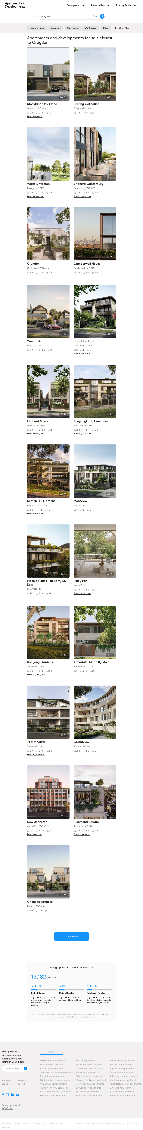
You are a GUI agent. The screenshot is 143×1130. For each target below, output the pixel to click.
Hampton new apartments (52, 1095)
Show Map (122, 28)
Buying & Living (7, 1082)
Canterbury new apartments (53, 1084)
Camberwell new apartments (89, 1068)
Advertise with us (22, 1123)
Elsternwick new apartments (89, 1076)
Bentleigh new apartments (122, 1095)
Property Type (37, 28)
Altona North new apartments (54, 1088)
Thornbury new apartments (89, 1095)
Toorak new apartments (87, 1072)
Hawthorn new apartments (53, 1060)
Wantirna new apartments (122, 1091)
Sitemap (6, 1127)
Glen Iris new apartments (122, 1064)
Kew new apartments (86, 1060)
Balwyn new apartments (51, 1068)
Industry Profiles (21, 1082)
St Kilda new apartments (87, 1091)
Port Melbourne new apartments (125, 1084)
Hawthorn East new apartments (55, 1080)
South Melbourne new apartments (56, 1072)
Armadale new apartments (122, 1060)
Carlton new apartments (121, 1072)
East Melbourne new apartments (56, 1091)
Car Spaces (90, 28)
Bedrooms (56, 28)
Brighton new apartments (122, 1068)
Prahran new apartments (52, 1064)
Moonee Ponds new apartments (91, 1080)
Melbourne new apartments (89, 1064)
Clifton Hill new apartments (122, 1088)
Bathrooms (72, 28)
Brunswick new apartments (53, 1076)
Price (105, 28)
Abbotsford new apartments (123, 1076)
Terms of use (56, 1123)
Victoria (52, 1052)
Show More (71, 936)
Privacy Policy (40, 1123)
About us (6, 1123)
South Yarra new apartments (123, 1080)
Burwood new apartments (88, 1088)
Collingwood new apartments (90, 1084)
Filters (95, 16)
